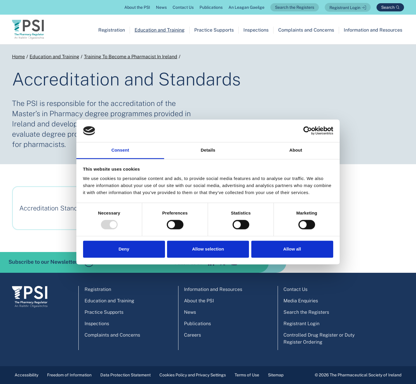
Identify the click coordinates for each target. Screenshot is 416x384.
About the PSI (137, 7)
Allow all (292, 248)
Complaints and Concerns (306, 30)
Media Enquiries (300, 301)
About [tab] (295, 150)
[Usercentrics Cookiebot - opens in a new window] (307, 130)
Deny (123, 248)
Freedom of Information (69, 375)
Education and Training (160, 30)
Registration (111, 30)
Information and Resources (373, 30)
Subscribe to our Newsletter (51, 262)
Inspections (256, 30)
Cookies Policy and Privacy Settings (192, 375)
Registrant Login (344, 7)
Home (18, 56)
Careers (192, 335)
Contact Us (183, 7)
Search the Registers (294, 7)
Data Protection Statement (125, 375)
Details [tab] (208, 150)
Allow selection (208, 248)
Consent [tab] (120, 150)
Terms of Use (247, 375)
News (161, 7)
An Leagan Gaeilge (246, 7)
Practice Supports (214, 30)
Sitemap (275, 375)
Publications (211, 7)
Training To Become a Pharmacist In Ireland (130, 56)
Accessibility (26, 375)
